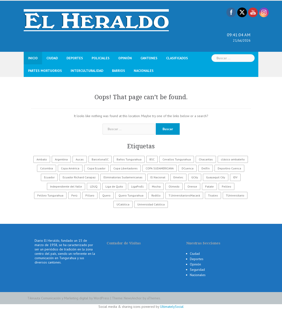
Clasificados (177, 58)
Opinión (125, 58)
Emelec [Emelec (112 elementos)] (178, 177)
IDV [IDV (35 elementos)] (235, 177)
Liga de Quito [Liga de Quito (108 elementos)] (114, 186)
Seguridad (197, 269)
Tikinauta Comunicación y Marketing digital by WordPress (68, 298)
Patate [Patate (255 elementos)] (209, 186)
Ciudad (52, 58)
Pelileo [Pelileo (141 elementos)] (226, 186)
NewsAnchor (133, 298)
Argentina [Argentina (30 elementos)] (61, 159)
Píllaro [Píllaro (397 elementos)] (89, 195)
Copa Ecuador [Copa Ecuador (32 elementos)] (96, 168)
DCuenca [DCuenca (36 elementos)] (187, 168)
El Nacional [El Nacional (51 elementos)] (157, 177)
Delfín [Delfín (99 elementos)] (205, 168)
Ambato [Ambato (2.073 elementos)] (42, 159)
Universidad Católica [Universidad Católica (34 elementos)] (151, 204)
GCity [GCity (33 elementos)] (194, 177)
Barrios (118, 70)
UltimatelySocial (172, 306)
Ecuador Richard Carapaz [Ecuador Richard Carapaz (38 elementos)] (79, 177)
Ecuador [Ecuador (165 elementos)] (49, 177)
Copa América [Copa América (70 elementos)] (70, 168)
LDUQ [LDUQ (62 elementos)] (93, 186)
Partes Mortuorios (45, 70)
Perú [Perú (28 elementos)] (74, 195)
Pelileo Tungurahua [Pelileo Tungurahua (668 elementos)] (50, 195)
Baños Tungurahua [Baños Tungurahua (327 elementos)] (129, 159)
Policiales (101, 58)
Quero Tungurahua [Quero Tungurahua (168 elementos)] (131, 195)
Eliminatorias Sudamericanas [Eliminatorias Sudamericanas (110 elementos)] (123, 177)
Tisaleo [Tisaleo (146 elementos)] (213, 195)
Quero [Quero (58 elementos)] (106, 195)
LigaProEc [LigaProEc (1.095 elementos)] (137, 186)
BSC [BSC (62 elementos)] (152, 159)
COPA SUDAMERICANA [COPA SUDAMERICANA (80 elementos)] (160, 168)
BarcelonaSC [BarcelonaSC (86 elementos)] (100, 159)
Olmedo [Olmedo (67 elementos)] (174, 186)
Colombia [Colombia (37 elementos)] (46, 168)
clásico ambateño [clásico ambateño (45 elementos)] (233, 159)
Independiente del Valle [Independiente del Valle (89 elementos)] (66, 186)
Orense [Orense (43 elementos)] (192, 186)
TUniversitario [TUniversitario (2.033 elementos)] (235, 195)
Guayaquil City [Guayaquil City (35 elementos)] (215, 177)
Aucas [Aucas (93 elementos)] (80, 159)
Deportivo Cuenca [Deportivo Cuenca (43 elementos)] (229, 168)
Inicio (33, 58)
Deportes (75, 58)
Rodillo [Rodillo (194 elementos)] (156, 195)
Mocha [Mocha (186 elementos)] (156, 186)
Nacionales (144, 70)
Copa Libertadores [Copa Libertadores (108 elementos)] (125, 168)
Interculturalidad (87, 70)
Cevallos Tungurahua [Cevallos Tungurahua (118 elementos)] (177, 159)
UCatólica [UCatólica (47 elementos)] (123, 204)
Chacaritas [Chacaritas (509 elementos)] (206, 159)
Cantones (149, 58)
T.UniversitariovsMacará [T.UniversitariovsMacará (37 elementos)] (184, 195)
